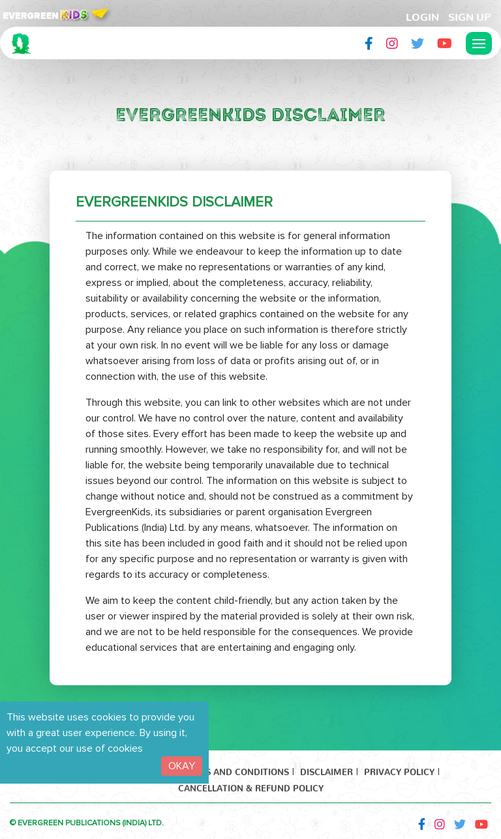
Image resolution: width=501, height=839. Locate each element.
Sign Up (469, 14)
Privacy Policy (399, 770)
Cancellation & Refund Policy (251, 786)
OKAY (181, 766)
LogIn (422, 14)
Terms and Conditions (235, 770)
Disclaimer (326, 770)
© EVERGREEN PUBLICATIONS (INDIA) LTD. (87, 823)
